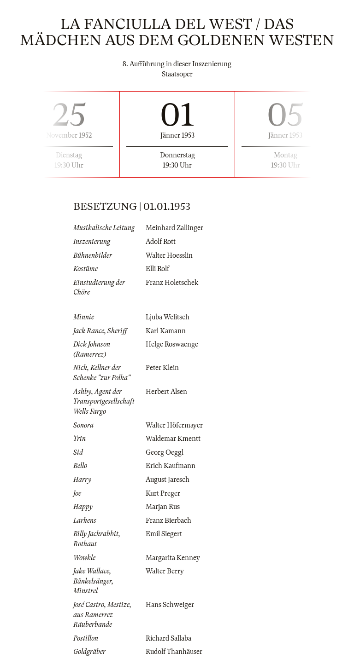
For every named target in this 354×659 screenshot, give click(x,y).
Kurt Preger (163, 493)
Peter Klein (162, 367)
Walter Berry (165, 571)
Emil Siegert (164, 534)
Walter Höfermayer (174, 425)
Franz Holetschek (172, 282)
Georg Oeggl (164, 452)
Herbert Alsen (166, 391)
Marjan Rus (163, 506)
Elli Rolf (157, 268)
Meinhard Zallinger (174, 227)
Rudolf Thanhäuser (174, 651)
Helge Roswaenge (172, 344)
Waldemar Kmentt (173, 438)
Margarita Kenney (173, 557)
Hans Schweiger (170, 604)
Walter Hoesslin (169, 255)
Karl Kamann (166, 331)
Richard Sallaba (168, 638)
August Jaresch (167, 479)
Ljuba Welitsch (167, 317)
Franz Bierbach (168, 520)
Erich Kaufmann (170, 465)
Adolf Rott (161, 241)
